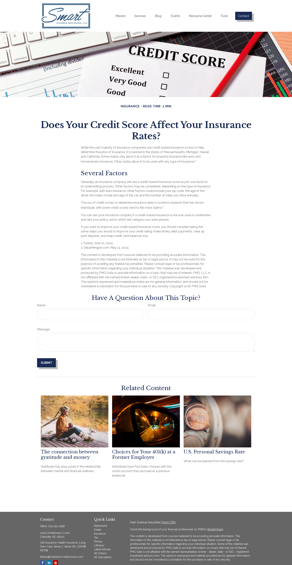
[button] (120, 16)
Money (98, 541)
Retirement (100, 525)
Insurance (100, 533)
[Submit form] (46, 362)
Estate (97, 529)
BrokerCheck (215, 529)
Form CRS (169, 522)
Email (151, 305)
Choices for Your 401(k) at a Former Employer (143, 454)
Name (41, 305)
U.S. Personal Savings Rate (214, 452)
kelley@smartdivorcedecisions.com (61, 556)
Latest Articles (102, 549)
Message (43, 329)
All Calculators (103, 557)
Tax (96, 537)
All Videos (100, 553)
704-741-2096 (56, 526)
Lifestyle (99, 545)
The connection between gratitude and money (69, 454)
